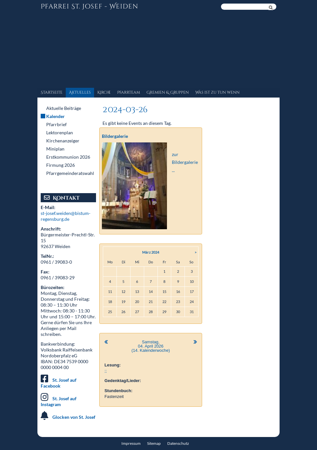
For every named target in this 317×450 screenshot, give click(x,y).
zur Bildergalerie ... (185, 162)
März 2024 (150, 252)
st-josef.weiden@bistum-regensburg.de (65, 216)
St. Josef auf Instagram (58, 401)
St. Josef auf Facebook (58, 383)
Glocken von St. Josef (73, 417)
